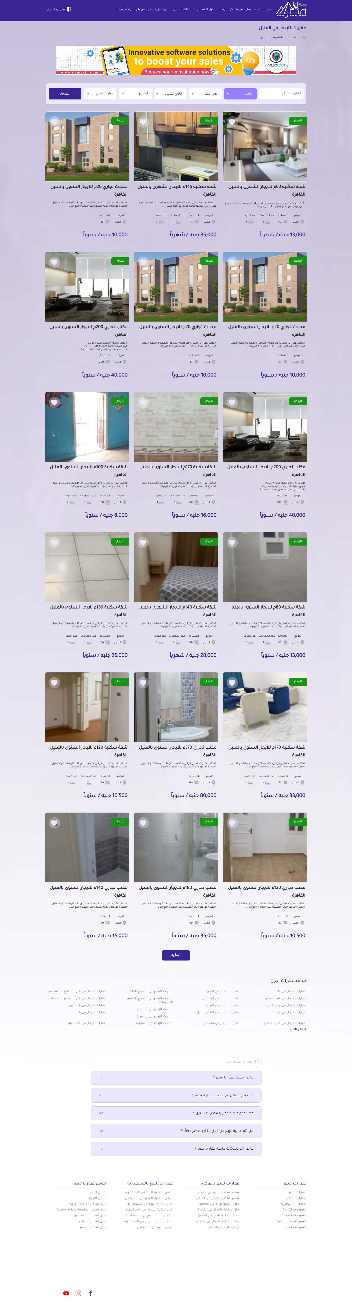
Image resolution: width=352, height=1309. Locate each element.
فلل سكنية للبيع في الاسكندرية (149, 1204)
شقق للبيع (98, 1192)
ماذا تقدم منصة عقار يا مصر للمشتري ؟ (176, 1113)
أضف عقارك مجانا (247, 9)
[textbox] (205, 93)
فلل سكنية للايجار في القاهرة (218, 1210)
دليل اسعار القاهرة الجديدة (87, 1204)
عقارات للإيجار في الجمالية (154, 1009)
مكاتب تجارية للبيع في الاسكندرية (149, 1215)
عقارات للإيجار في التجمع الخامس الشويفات (149, 1001)
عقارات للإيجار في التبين (222, 1005)
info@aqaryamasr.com (68, 1272)
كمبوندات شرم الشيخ (291, 1221)
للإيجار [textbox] (247, 94)
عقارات (267, 9)
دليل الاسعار (206, 9)
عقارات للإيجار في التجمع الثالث (150, 992)
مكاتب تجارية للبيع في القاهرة (218, 1215)
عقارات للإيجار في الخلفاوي (87, 1005)
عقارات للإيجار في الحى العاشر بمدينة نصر (76, 999)
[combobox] (240, 93)
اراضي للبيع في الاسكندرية (154, 1227)
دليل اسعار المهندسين (90, 1215)
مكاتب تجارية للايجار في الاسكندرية (148, 1221)
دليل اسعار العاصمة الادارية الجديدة (81, 1210)
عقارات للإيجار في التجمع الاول (218, 1012)
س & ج (140, 9)
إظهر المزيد (297, 1030)
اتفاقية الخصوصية (142, 1288)
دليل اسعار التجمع (93, 1227)
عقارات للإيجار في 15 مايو (288, 992)
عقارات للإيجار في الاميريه (221, 992)
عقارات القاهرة (296, 1198)
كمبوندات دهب (295, 1227)
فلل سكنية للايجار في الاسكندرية (149, 1210)
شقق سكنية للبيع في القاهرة (218, 1192)
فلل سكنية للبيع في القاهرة (219, 1204)
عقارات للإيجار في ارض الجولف (285, 1005)
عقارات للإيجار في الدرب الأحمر (285, 1023)
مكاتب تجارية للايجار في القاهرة (217, 1221)
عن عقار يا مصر (158, 9)
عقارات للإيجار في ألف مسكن (285, 999)
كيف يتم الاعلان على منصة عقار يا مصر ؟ (176, 1096)
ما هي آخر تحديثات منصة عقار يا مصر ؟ (176, 1149)
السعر (135, 93)
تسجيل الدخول (59, 9)
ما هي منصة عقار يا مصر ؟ (176, 1078)
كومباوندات (225, 9)
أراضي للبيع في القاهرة (223, 1227)
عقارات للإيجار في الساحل (221, 1023)
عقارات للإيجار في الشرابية (154, 1023)
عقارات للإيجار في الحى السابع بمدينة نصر (77, 992)
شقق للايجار (97, 1198)
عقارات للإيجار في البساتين (220, 999)
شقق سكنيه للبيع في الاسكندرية (148, 1192)
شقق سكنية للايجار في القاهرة (217, 1198)
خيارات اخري (100, 93)
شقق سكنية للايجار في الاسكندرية (148, 1198)
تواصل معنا (124, 9)
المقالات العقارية (183, 9)
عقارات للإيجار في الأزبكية (288, 1012)
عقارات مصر (297, 1192)
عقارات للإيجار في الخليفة (88, 1012)
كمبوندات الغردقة (294, 1215)
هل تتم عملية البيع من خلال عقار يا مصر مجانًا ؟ (176, 1131)
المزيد (176, 955)
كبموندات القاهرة (294, 1210)
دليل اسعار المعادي (92, 1221)
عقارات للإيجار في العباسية (87, 1023)
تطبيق (65, 94)
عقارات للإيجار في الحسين (154, 1016)
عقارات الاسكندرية (293, 1204)
